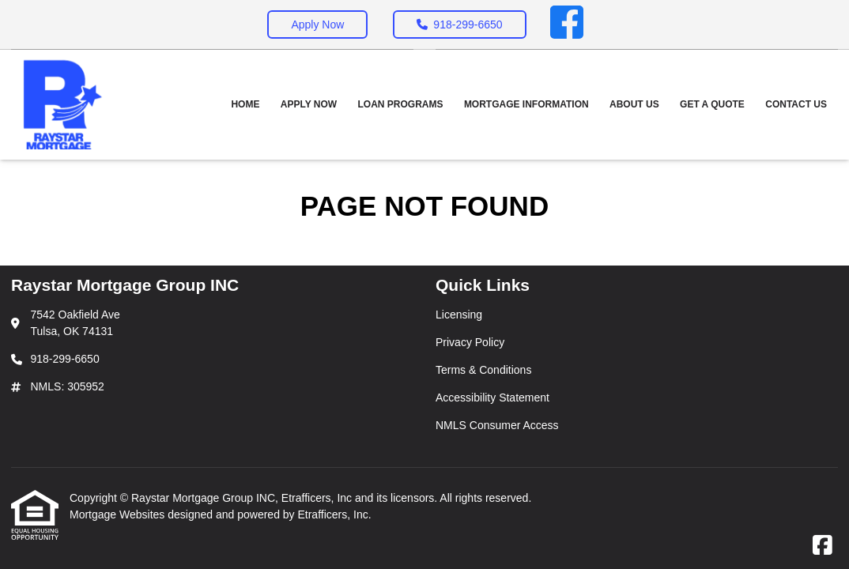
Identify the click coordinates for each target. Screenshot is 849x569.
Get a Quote (712, 104)
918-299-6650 (459, 24)
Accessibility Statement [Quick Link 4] (492, 397)
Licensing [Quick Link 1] (459, 314)
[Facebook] (566, 24)
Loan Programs (400, 104)
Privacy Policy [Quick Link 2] (470, 342)
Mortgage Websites (119, 514)
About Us (634, 104)
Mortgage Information (526, 104)
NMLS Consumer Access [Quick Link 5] (497, 425)
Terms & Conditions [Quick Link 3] (483, 370)
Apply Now (317, 24)
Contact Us (796, 104)
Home (245, 104)
